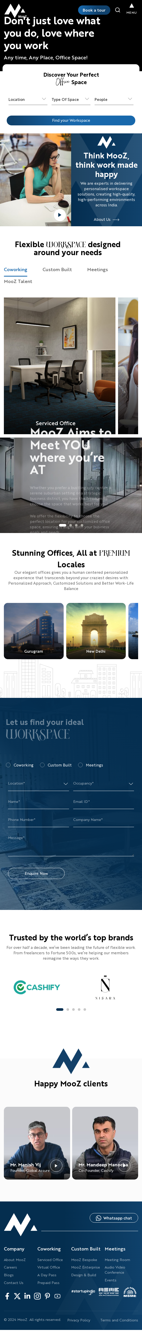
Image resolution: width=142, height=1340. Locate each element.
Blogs (9, 1274)
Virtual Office (48, 1267)
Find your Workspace (71, 120)
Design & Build (83, 1274)
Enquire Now (36, 873)
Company (14, 1248)
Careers (10, 1267)
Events (110, 1280)
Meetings (115, 1248)
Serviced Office (50, 1259)
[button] (62, 525)
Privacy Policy (78, 1320)
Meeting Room (117, 1259)
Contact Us (13, 1282)
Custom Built (86, 1248)
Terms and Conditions (119, 1320)
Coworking (49, 1248)
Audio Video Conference (115, 1270)
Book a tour (94, 10)
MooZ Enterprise (85, 1267)
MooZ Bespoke (84, 1259)
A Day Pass (46, 1274)
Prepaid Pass (48, 1282)
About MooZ (15, 1259)
